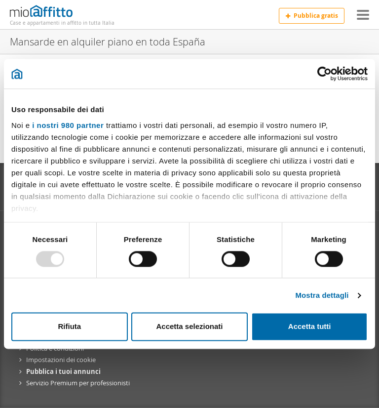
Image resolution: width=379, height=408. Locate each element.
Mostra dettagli (321, 295)
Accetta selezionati (189, 327)
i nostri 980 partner (68, 125)
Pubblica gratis (311, 15)
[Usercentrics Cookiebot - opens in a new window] (324, 73)
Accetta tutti (309, 327)
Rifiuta (69, 327)
